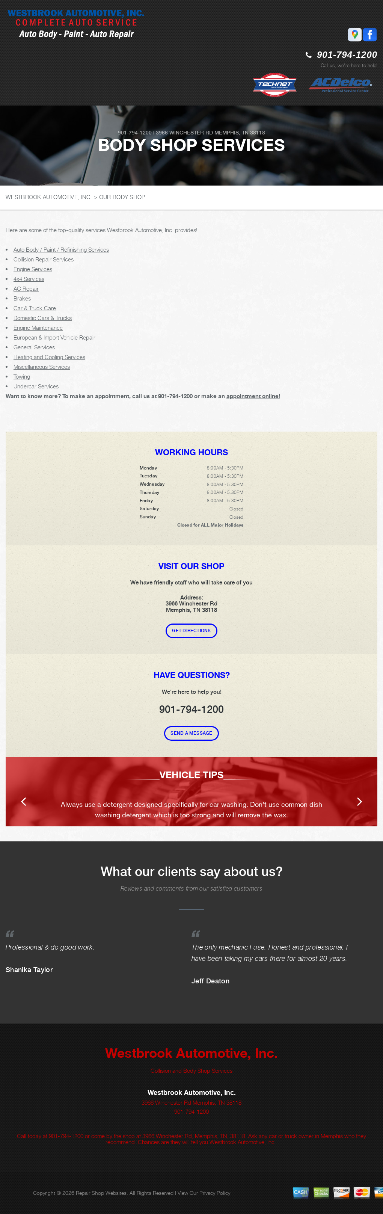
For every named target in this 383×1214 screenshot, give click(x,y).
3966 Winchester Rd (184, 133)
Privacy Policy (214, 1193)
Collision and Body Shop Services (191, 1070)
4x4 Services (29, 278)
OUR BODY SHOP (122, 196)
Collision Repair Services (44, 259)
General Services (34, 347)
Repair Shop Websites (101, 1193)
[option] (191, 791)
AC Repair (26, 288)
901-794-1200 (347, 55)
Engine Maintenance (38, 327)
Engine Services (33, 269)
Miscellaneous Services (42, 366)
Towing (22, 376)
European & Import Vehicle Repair (54, 337)
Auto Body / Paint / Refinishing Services (61, 249)
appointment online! (253, 396)
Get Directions (191, 630)
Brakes (22, 298)
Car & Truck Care (35, 308)
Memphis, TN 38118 (239, 133)
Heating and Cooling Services (49, 356)
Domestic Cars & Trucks (43, 317)
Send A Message (191, 733)
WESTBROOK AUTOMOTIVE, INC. (49, 196)
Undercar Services (36, 386)
